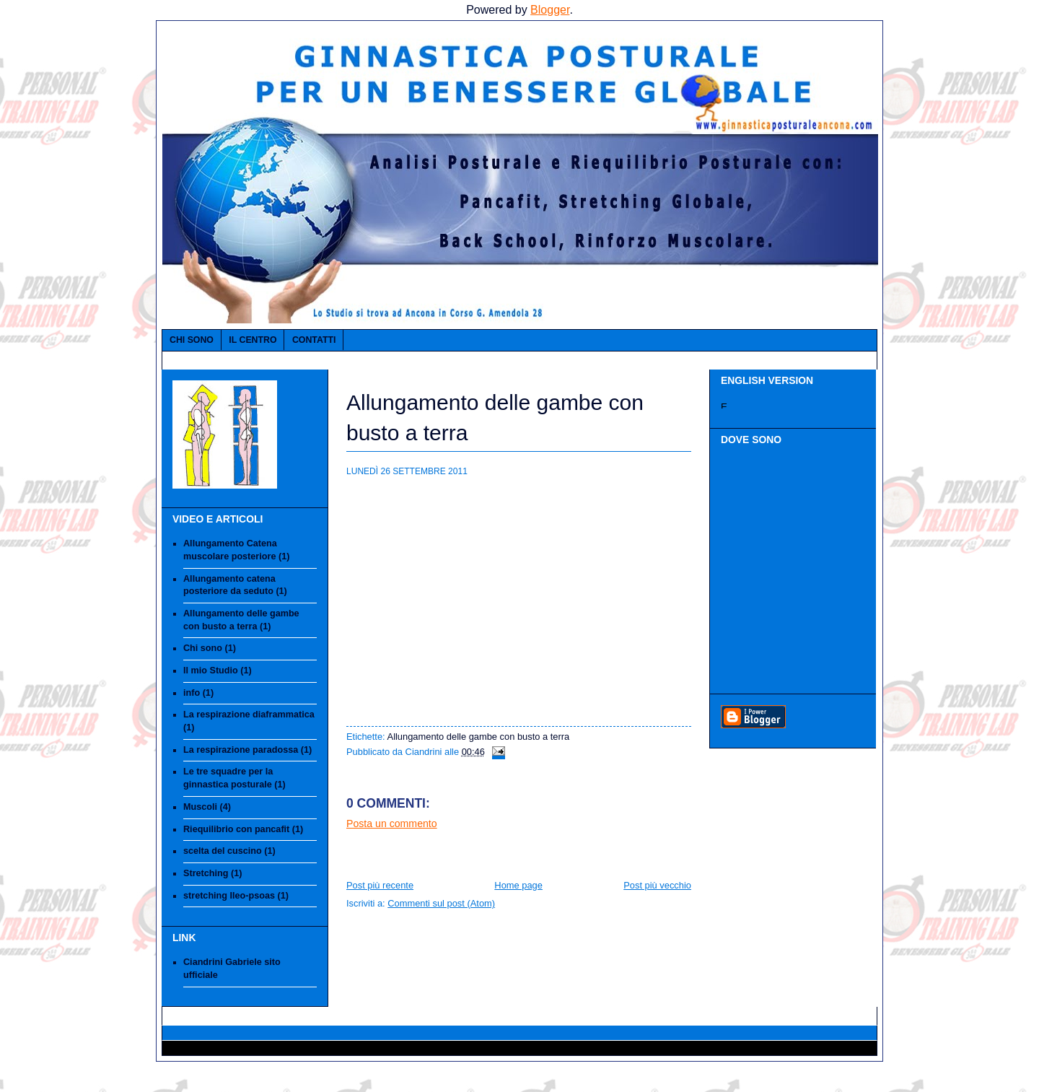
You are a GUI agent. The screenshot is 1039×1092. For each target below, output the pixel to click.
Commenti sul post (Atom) (441, 903)
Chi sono (192, 340)
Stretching (205, 873)
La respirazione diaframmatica (249, 714)
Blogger (549, 10)
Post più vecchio (657, 885)
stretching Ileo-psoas (229, 896)
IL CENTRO (252, 340)
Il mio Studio (210, 670)
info (191, 693)
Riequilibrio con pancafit (236, 829)
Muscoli (200, 807)
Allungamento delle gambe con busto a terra (478, 736)
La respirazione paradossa (240, 750)
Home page (518, 885)
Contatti (314, 340)
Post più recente (379, 885)
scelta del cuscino (222, 851)
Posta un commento (391, 823)
